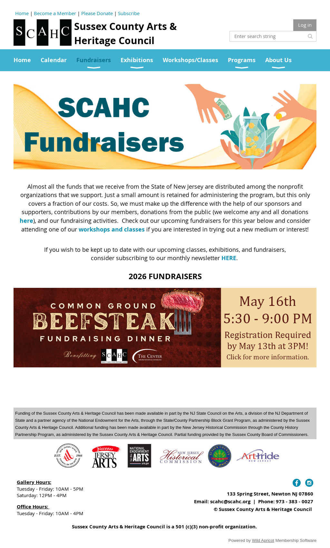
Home (22, 13)
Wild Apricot (263, 540)
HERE (228, 258)
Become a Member (55, 13)
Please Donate (97, 13)
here (26, 221)
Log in (305, 25)
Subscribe (129, 13)
